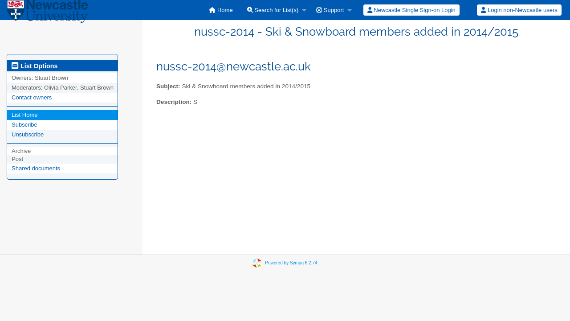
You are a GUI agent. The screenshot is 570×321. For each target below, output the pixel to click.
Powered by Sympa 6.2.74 (291, 262)
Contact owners (32, 97)
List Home (25, 114)
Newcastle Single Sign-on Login (411, 10)
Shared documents (36, 168)
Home (220, 10)
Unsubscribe (28, 134)
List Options (34, 66)
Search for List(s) (273, 10)
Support (330, 10)
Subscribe (24, 124)
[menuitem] (221, 10)
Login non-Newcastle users (519, 10)
